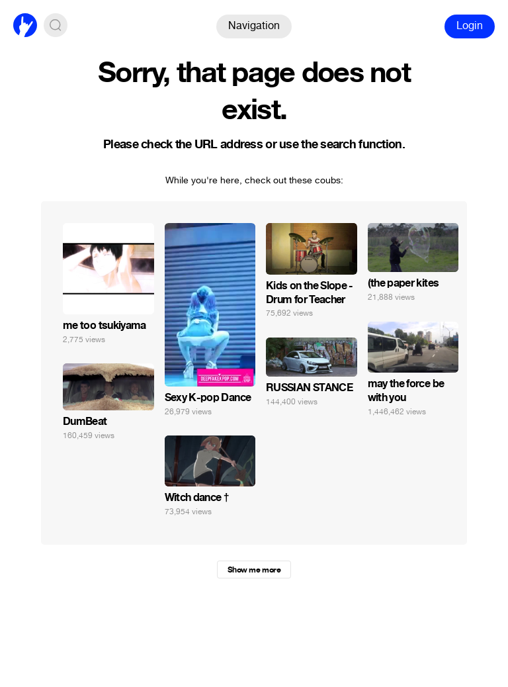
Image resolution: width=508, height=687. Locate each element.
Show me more (254, 570)
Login (469, 25)
